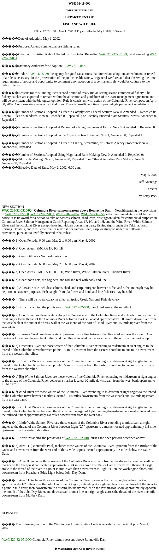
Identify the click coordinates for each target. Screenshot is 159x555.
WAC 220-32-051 (42, 214)
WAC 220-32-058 (93, 214)
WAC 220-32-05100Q (114, 54)
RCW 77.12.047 (74, 66)
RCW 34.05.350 (38, 73)
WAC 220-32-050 (17, 214)
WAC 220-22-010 (77, 438)
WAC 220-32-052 (67, 214)
